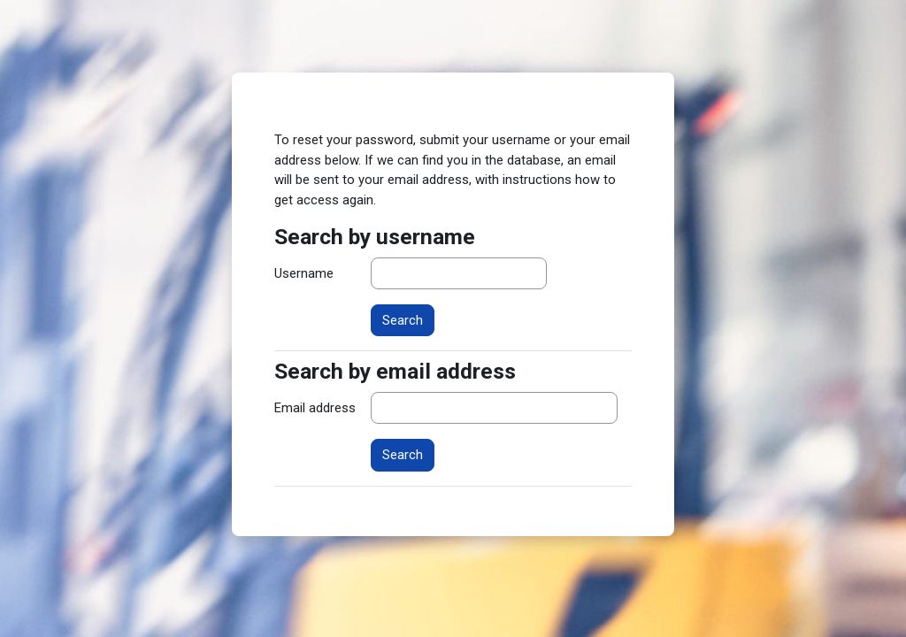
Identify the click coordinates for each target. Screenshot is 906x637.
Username (304, 273)
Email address (315, 408)
